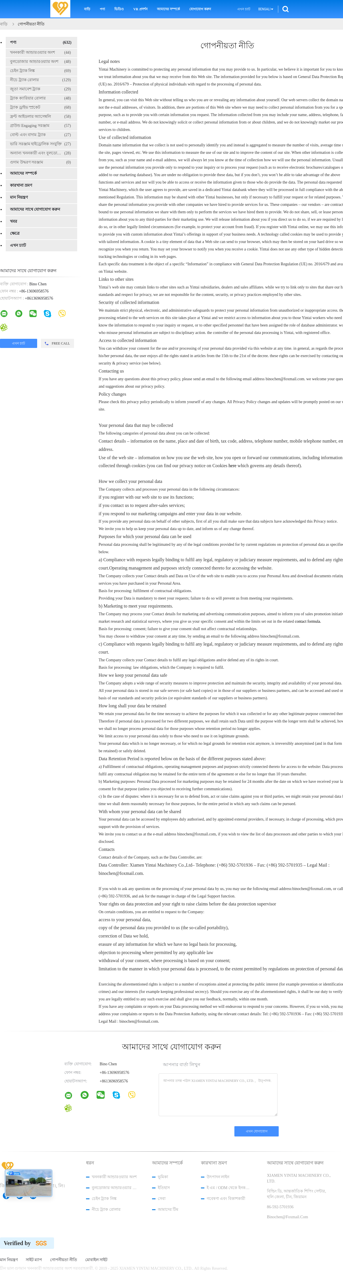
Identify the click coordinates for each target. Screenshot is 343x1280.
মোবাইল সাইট (96, 1260)
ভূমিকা (163, 1177)
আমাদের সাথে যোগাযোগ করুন (35, 209)
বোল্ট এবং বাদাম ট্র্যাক (40, 135)
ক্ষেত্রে (14, 233)
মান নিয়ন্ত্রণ (19, 197)
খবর (13, 221)
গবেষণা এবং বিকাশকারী (226, 1199)
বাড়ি (87, 9)
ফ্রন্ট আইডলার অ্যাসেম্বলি (40, 116)
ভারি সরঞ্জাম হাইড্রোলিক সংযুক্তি (40, 144)
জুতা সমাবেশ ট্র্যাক (40, 89)
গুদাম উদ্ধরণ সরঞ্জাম (40, 162)
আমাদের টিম (168, 1209)
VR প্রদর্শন (140, 9)
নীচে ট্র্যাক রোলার (40, 80)
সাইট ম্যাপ (34, 1260)
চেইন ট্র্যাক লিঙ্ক (40, 70)
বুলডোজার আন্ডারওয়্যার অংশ (40, 61)
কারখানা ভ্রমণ (21, 185)
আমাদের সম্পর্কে (168, 9)
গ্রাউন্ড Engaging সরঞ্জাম (40, 125)
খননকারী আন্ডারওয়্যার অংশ (40, 52)
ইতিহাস (164, 1188)
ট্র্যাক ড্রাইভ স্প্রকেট (40, 107)
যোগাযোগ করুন (200, 9)
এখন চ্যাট (243, 9)
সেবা (161, 1199)
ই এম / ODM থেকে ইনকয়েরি (229, 1188)
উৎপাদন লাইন (218, 1177)
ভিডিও (119, 9)
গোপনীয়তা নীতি (63, 1260)
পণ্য (102, 9)
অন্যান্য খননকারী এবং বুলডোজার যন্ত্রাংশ (42, 153)
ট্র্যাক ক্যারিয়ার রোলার (40, 98)
